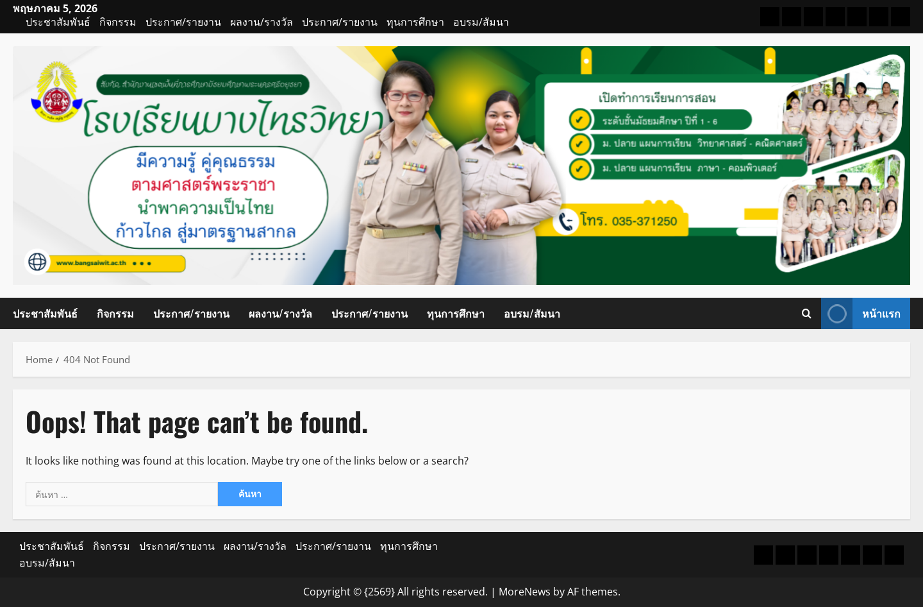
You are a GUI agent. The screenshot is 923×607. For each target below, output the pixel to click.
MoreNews (525, 592)
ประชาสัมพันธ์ (58, 22)
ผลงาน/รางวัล (261, 22)
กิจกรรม (118, 22)
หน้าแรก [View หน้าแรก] (861, 313)
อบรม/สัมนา (481, 22)
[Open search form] (806, 313)
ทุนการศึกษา (415, 22)
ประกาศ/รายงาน (183, 22)
